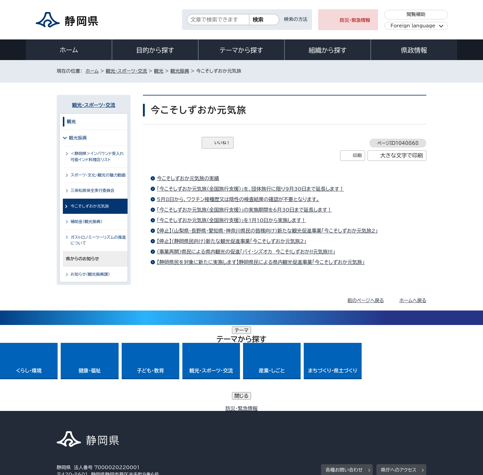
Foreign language (413, 25)
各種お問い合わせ (344, 384)
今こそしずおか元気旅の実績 (188, 178)
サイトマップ (397, 422)
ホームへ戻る (413, 300)
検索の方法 (295, 19)
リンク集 (354, 422)
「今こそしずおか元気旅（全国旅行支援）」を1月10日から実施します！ (231, 220)
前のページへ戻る (365, 300)
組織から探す (328, 50)
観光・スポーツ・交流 (126, 71)
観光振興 (179, 71)
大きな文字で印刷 (401, 155)
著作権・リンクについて (85, 422)
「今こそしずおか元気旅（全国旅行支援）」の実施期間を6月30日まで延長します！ (244, 209)
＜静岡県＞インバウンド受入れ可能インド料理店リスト (97, 156)
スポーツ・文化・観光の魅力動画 (98, 175)
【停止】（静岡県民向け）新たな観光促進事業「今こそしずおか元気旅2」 (231, 241)
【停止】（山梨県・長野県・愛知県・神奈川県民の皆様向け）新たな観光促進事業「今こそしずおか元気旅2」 (267, 230)
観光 (158, 71)
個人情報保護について (154, 422)
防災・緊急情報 (355, 20)
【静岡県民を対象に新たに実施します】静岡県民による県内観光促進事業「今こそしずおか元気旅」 (261, 262)
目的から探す (155, 50)
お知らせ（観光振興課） (90, 274)
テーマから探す (241, 50)
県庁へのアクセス (398, 384)
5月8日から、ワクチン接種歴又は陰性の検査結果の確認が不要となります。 (238, 199)
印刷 (357, 155)
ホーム (69, 50)
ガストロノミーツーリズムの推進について (98, 240)
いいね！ (222, 143)
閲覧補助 (416, 14)
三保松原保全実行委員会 (92, 191)
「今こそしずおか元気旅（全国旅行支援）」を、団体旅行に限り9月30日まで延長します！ (250, 188)
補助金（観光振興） (87, 222)
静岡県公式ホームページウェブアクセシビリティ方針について (262, 422)
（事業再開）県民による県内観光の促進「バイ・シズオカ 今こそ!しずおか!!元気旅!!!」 (246, 251)
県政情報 (414, 50)
